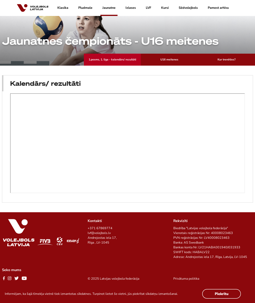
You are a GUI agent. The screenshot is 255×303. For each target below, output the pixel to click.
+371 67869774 (100, 228)
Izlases (131, 8)
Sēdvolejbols (188, 8)
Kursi (165, 8)
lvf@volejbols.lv (99, 233)
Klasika (62, 8)
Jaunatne (109, 8)
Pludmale (85, 8)
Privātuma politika (186, 278)
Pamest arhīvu (218, 8)
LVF (148, 8)
